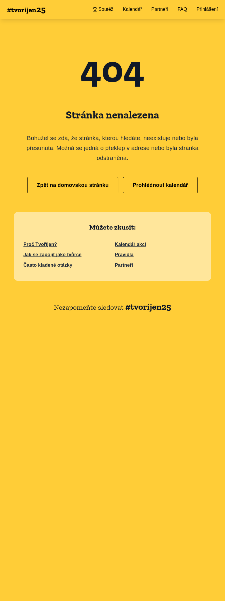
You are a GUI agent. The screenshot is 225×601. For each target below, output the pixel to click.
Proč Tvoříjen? (40, 244)
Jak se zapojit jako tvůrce (52, 254)
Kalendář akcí (130, 244)
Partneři (124, 265)
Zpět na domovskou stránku (73, 185)
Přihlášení (207, 9)
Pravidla (124, 254)
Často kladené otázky (47, 265)
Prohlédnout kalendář (160, 185)
